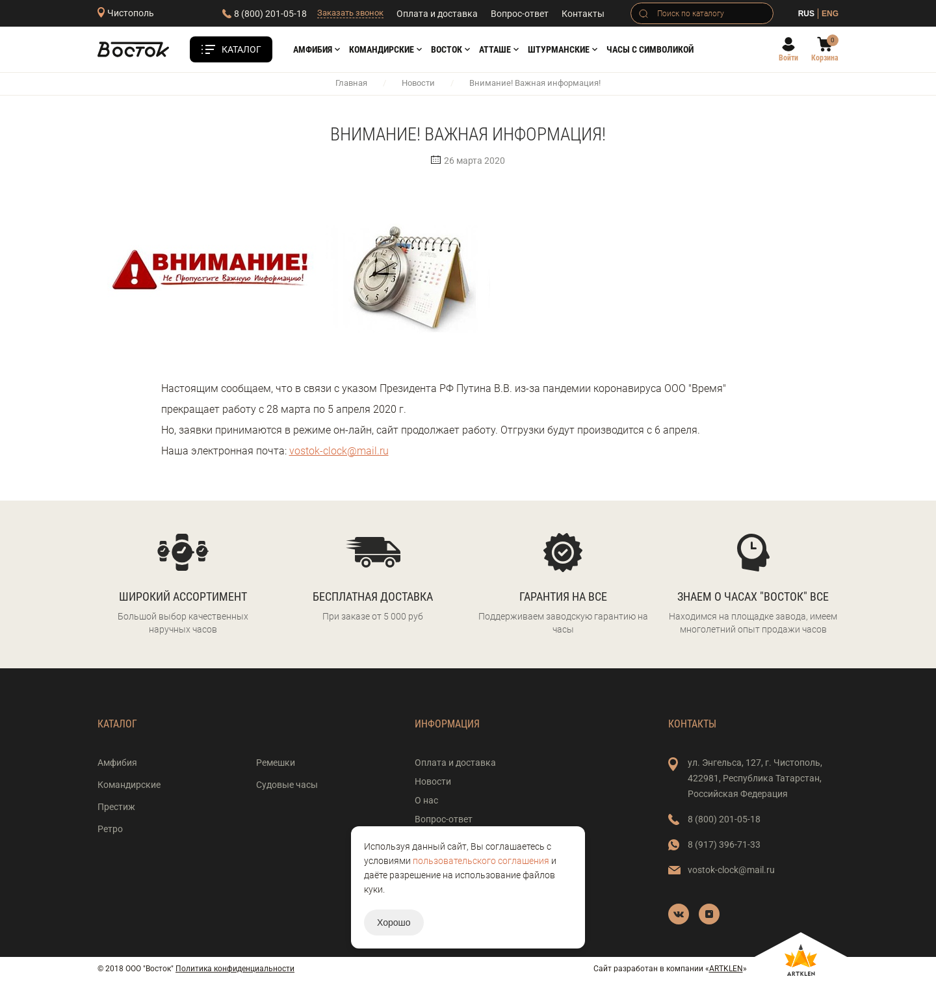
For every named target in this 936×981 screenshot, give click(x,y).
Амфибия (312, 49)
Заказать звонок (350, 13)
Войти (788, 57)
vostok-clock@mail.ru (339, 451)
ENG (830, 13)
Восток (446, 49)
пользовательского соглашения (481, 861)
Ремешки (275, 762)
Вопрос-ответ (520, 13)
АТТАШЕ (495, 49)
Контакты (583, 13)
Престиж (116, 807)
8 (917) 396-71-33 (724, 844)
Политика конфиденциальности (235, 968)
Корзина (824, 57)
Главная (351, 83)
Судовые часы (287, 784)
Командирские (381, 49)
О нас (426, 800)
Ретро (110, 829)
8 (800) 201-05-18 (270, 13)
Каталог (241, 49)
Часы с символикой (650, 49)
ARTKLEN (726, 968)
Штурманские (559, 49)
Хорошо (394, 922)
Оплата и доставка (437, 13)
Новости (418, 83)
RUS (806, 13)
